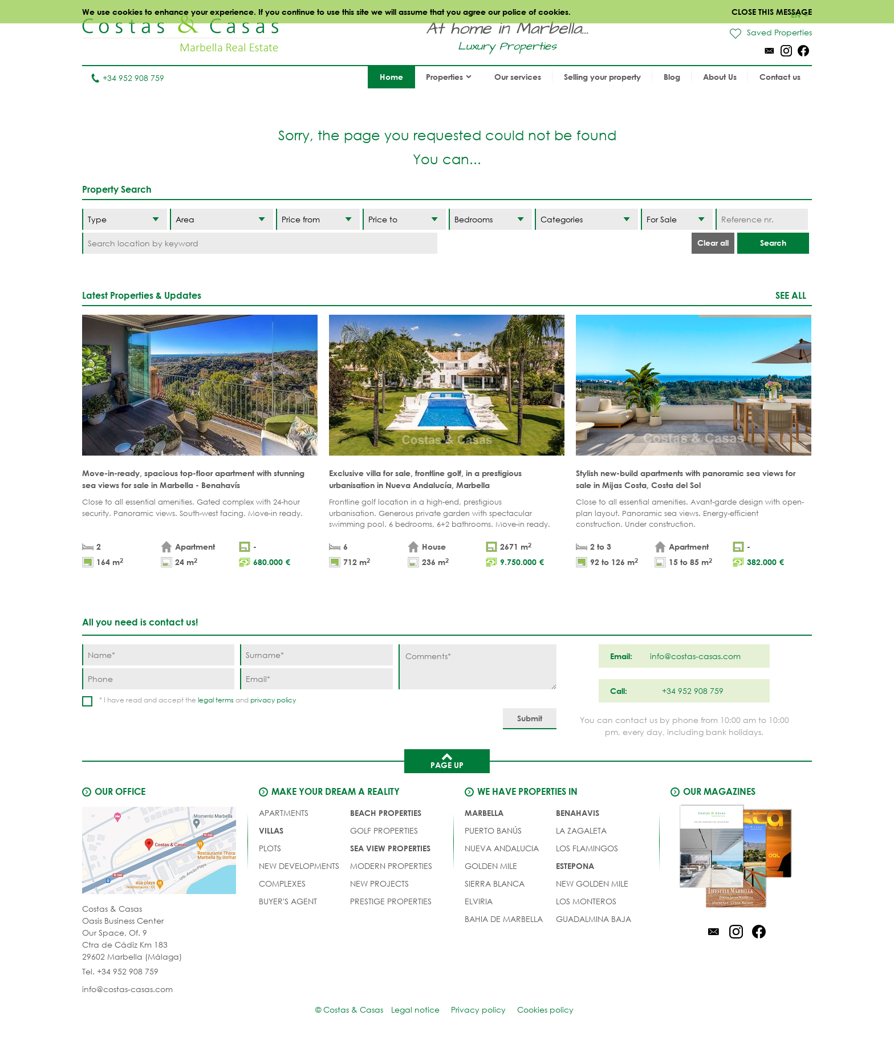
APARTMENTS (283, 812)
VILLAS (271, 830)
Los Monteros (586, 901)
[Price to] (404, 219)
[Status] (677, 219)
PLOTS (270, 848)
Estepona (575, 866)
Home (391, 77)
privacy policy (273, 700)
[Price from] (317, 219)
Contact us (779, 77)
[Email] (316, 678)
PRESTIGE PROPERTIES (391, 901)
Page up (447, 760)
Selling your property (602, 77)
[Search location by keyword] (259, 243)
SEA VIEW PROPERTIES (390, 848)
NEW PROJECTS (379, 883)
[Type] (124, 219)
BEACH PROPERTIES (385, 813)
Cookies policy (545, 1009)
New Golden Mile (592, 883)
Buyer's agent (288, 901)
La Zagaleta (581, 830)
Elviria (479, 901)
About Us (720, 77)
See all (790, 295)
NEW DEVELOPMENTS (299, 865)
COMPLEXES (282, 883)
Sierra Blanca (495, 883)
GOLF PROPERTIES (384, 830)
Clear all (713, 242)
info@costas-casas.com (127, 989)
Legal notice (415, 1009)
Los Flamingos (587, 848)
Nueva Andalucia (502, 848)
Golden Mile (491, 865)
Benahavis (577, 813)
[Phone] (158, 678)
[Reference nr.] (761, 219)
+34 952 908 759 (127, 77)
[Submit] (529, 718)
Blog (672, 77)
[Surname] (316, 654)
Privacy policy (478, 1009)
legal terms (216, 700)
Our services (517, 77)
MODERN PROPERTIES (391, 865)
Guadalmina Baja (593, 918)
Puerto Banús (493, 830)
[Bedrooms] (490, 219)
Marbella (484, 813)
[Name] (158, 654)
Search (773, 242)
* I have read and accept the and (197, 700)
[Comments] (477, 666)
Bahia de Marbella (504, 918)
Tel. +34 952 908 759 (120, 971)
